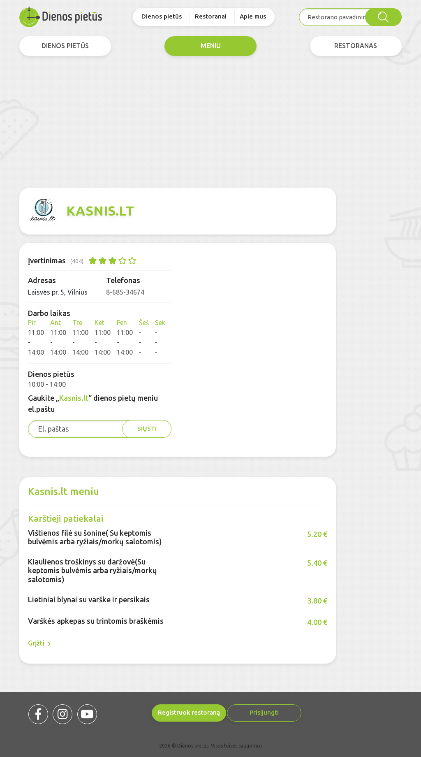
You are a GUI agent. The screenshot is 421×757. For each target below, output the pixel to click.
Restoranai (211, 16)
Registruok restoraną (161, 712)
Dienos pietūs (161, 16)
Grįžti (39, 643)
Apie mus (253, 16)
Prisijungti (247, 712)
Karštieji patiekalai (65, 518)
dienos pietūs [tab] (65, 46)
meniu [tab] (211, 46)
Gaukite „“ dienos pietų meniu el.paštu (93, 403)
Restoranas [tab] (355, 46)
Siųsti (147, 428)
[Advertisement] (210, 121)
